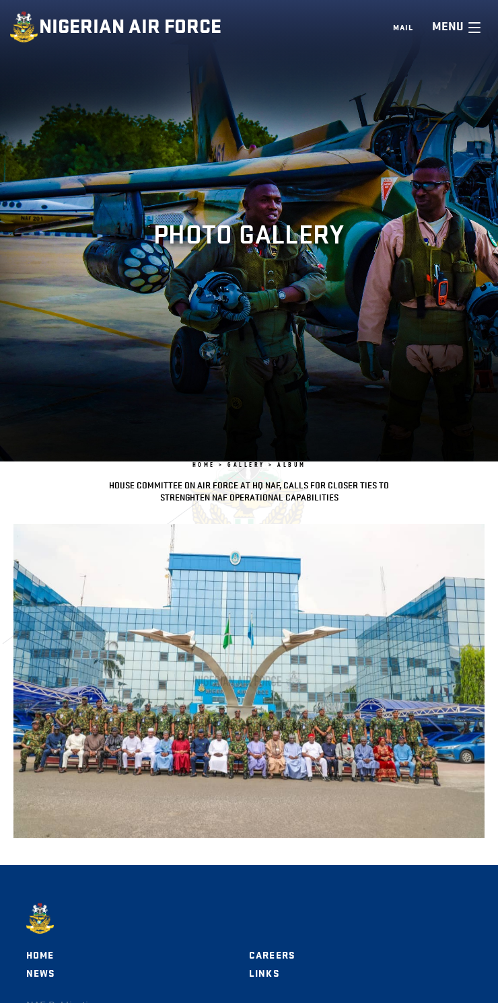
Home (40, 955)
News (40, 973)
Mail (403, 27)
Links (264, 973)
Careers (272, 955)
